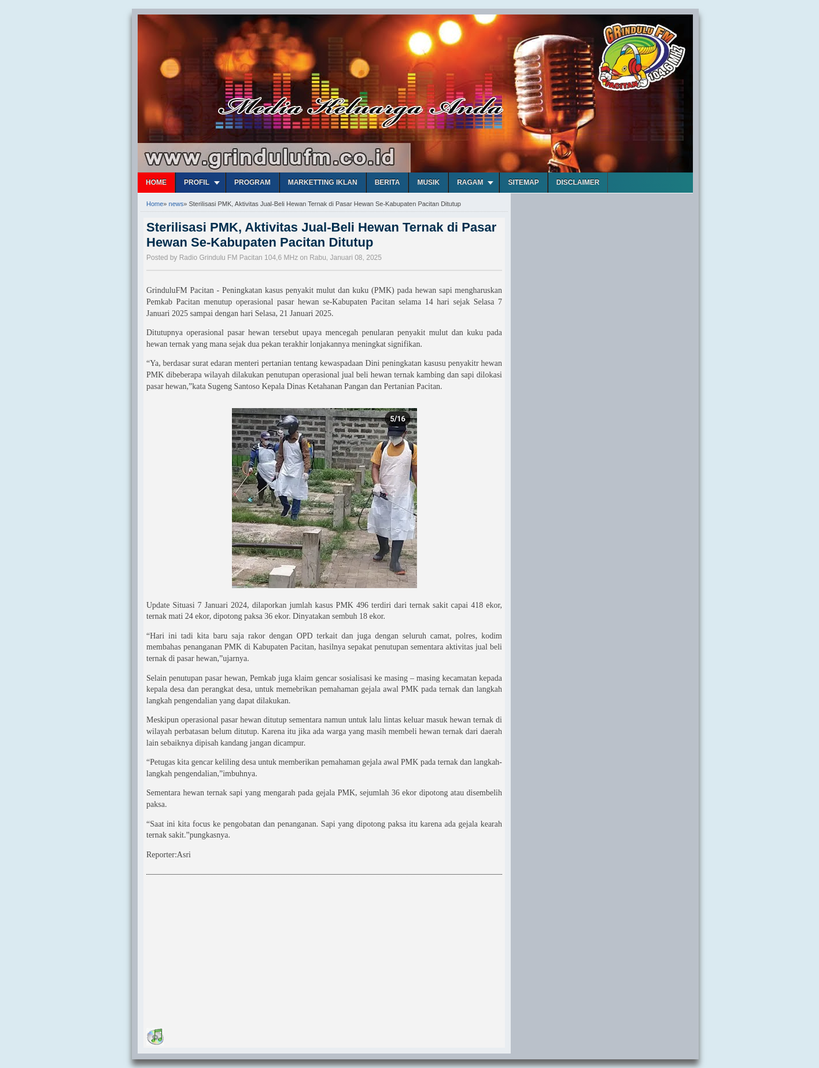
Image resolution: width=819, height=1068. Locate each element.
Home (156, 182)
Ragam (470, 182)
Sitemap (523, 182)
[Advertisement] (233, 953)
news (176, 203)
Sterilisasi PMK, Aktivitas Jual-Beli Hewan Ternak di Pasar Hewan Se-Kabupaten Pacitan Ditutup (321, 234)
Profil (196, 182)
